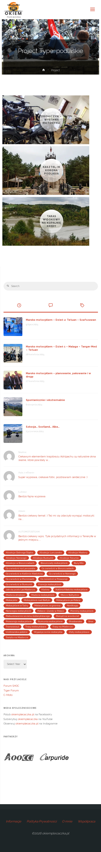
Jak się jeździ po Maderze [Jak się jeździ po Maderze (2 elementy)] (20, 589)
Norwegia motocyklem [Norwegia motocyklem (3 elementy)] (18, 611)
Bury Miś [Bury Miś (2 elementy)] (79, 563)
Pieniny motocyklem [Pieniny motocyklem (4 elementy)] (81, 611)
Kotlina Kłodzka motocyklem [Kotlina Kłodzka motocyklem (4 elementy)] (72, 589)
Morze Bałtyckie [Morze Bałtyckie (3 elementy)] (70, 595)
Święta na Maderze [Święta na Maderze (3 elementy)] (17, 637)
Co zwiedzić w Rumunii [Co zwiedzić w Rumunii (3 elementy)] (19, 584)
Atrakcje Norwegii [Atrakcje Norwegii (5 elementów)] (16, 558)
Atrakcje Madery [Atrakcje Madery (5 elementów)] (77, 552)
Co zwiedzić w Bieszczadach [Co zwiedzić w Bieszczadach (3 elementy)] (58, 568)
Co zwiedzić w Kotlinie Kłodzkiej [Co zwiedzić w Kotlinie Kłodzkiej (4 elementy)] (24, 573)
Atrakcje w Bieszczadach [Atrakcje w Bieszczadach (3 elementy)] (20, 563)
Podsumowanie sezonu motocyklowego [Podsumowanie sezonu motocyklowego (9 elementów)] (28, 616)
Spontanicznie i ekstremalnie (45, 400)
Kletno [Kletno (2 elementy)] (45, 589)
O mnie (67, 821)
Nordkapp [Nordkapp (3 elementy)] (72, 605)
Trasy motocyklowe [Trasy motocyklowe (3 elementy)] (35, 626)
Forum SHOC (11, 685)
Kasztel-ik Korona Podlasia (51, 170)
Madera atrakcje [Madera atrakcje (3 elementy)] (15, 595)
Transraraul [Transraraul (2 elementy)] (12, 626)
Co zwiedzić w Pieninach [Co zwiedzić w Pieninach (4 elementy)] (20, 579)
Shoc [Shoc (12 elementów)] (90, 621)
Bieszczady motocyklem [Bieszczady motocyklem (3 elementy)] (54, 563)
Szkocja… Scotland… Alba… (43, 426)
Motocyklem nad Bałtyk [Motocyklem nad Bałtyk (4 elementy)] (37, 600)
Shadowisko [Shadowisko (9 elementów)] (75, 621)
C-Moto (8, 695)
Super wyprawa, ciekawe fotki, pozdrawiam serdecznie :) (52, 477)
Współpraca (86, 821)
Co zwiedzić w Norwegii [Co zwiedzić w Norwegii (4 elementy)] (62, 573)
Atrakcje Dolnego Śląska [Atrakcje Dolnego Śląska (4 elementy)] (19, 552)
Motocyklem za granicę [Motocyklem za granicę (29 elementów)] (47, 605)
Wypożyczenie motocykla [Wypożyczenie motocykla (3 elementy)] (48, 632)
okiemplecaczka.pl (22, 714)
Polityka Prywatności (42, 821)
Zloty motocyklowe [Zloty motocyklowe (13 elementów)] (79, 632)
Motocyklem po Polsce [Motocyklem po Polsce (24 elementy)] (68, 600)
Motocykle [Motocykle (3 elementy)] (11, 600)
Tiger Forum (11, 690)
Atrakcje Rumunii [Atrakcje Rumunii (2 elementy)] (43, 558)
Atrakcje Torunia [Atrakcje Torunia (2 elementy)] (69, 558)
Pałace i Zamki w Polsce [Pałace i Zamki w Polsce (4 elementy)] (50, 611)
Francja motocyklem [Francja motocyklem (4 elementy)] (49, 584)
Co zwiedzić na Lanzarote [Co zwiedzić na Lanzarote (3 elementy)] (20, 568)
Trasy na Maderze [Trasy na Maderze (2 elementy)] (63, 626)
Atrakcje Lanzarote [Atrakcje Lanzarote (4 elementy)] (51, 552)
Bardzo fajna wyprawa (31, 496)
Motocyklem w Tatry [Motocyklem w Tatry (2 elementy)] (17, 605)
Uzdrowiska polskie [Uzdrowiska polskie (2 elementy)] (17, 632)
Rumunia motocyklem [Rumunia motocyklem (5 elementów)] (50, 621)
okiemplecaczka (28, 719)
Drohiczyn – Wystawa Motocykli (51, 119)
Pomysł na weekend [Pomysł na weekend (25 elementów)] (67, 616)
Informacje (13, 821)
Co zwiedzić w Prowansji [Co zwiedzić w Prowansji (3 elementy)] (54, 579)
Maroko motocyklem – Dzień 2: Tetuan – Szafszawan (61, 319)
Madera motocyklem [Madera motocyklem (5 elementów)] (42, 595)
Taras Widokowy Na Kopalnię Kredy (51, 221)
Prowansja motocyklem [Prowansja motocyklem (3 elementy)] (19, 621)
